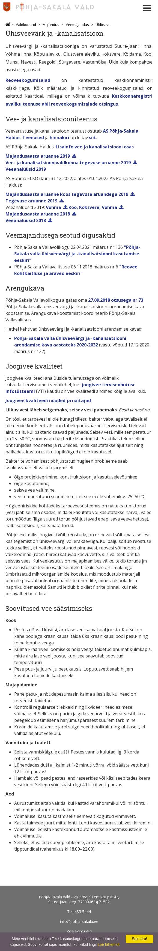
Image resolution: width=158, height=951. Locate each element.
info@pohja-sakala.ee (79, 921)
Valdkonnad (26, 24)
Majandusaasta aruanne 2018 (37, 214)
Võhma (53, 207)
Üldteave (103, 24)
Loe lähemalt (109, 944)
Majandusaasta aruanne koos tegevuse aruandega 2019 (66, 194)
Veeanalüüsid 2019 (25, 169)
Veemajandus (77, 24)
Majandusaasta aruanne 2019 (37, 156)
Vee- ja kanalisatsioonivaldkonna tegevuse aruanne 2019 (68, 163)
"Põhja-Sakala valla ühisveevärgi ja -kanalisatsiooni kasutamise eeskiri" (77, 253)
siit (92, 137)
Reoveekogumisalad (27, 80)
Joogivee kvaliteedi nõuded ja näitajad (48, 400)
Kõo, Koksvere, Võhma (92, 207)
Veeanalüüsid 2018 (25, 220)
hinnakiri (59, 137)
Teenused (33, 137)
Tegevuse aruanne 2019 (31, 201)
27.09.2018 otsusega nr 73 (115, 300)
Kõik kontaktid (79, 931)
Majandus (51, 24)
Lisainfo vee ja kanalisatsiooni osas (95, 147)
